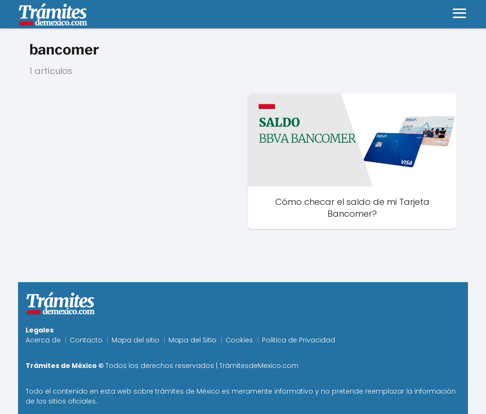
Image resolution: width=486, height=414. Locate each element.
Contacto (86, 340)
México (208, 391)
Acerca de (43, 340)
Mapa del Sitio (192, 340)
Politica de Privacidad (298, 340)
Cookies (239, 340)
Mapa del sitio (135, 340)
